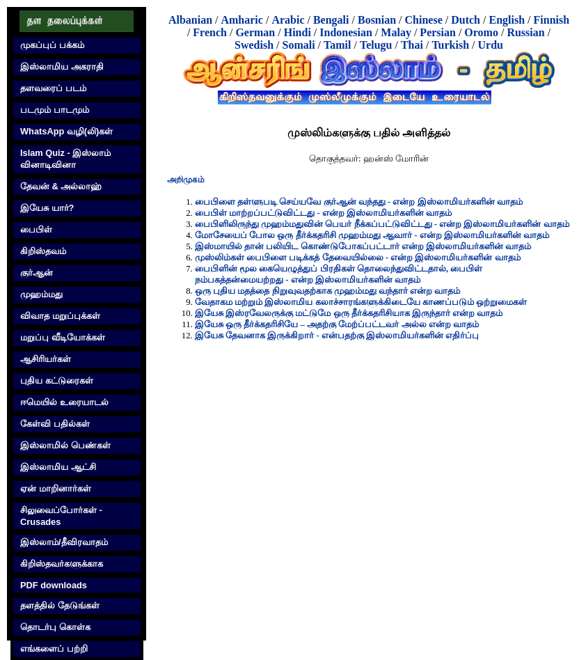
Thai (412, 45)
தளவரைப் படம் (53, 88)
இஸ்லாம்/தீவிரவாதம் (64, 542)
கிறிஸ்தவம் (43, 251)
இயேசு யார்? (47, 208)
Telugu (376, 45)
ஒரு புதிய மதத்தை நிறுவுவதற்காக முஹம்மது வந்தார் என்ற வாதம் (327, 291)
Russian (525, 32)
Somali (298, 45)
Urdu (490, 45)
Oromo (481, 32)
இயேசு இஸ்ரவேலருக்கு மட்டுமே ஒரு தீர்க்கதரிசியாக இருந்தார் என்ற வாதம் (348, 313)
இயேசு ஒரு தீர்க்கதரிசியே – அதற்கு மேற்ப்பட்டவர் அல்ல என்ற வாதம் (337, 324)
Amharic (241, 20)
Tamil (337, 45)
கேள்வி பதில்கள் (55, 423)
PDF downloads (53, 585)
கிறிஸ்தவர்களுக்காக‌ (61, 563)
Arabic (287, 20)
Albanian (190, 20)
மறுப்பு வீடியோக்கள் (62, 337)
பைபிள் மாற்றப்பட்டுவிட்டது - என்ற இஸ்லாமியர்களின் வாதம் (323, 213)
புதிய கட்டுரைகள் (56, 380)
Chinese (424, 20)
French (210, 32)
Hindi (297, 32)
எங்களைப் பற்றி (54, 648)
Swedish (254, 45)
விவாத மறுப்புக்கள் (60, 316)
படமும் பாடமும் (54, 109)
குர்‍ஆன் (36, 272)
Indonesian (345, 32)
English (507, 20)
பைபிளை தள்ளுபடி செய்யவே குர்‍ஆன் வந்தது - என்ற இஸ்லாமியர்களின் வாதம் (359, 202)
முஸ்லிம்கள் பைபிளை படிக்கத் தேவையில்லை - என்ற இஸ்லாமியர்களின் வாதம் (358, 257)
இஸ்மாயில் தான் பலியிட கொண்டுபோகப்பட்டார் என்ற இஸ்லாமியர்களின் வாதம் (363, 246)
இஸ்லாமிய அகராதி (62, 66)
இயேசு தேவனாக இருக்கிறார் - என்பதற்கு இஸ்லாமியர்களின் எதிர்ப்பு (337, 335)
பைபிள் (36, 229)
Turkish (450, 45)
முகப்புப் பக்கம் (52, 45)
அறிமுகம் (186, 179)
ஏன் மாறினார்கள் (55, 488)
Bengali (331, 20)
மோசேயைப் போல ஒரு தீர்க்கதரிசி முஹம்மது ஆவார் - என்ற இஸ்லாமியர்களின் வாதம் (372, 235)
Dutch (465, 20)
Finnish (552, 20)
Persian (438, 32)
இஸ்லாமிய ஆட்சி (58, 467)
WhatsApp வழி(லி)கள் (66, 131)
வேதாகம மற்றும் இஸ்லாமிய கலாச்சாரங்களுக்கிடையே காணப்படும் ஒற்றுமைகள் (361, 302)
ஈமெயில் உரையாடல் (64, 402)
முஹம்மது (41, 294)
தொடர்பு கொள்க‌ (55, 627)
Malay (396, 32)
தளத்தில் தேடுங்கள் (60, 605)
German (255, 32)
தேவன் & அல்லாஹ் (61, 186)
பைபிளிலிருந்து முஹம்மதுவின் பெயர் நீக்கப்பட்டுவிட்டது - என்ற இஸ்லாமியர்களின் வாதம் (382, 224)
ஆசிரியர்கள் (45, 359)
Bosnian (377, 20)
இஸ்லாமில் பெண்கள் (65, 445)
